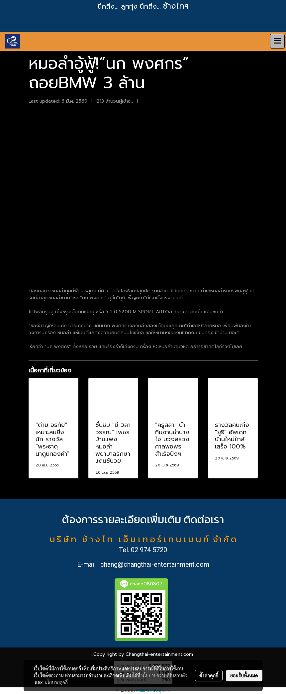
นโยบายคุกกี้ (56, 682)
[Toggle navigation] (277, 41)
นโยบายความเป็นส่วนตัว (164, 675)
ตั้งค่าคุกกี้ (208, 675)
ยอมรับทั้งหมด (244, 675)
